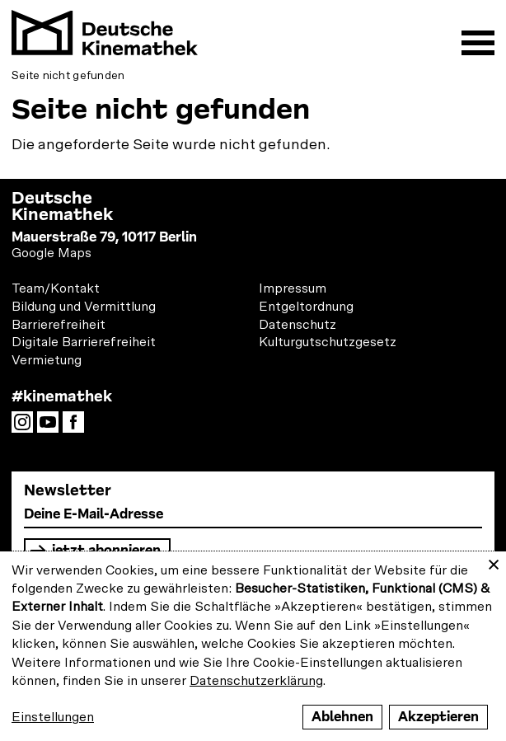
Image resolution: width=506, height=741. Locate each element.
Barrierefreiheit (58, 324)
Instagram (26, 427)
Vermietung (47, 360)
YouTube (52, 427)
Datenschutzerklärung (256, 680)
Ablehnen (342, 716)
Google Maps (51, 253)
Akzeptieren (438, 716)
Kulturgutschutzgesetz (327, 342)
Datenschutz (297, 324)
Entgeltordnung (306, 306)
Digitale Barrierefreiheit (84, 342)
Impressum (292, 288)
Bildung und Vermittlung (84, 306)
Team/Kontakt (56, 288)
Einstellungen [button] (53, 717)
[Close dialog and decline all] (493, 561)
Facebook (77, 427)
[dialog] (253, 646)
